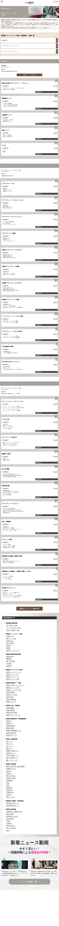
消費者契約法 (9, 787)
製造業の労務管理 (10, 710)
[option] (15, 867)
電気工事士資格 (10, 814)
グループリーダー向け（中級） (13, 627)
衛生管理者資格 (10, 818)
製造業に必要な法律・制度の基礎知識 (15, 766)
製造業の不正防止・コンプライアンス (15, 685)
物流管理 (4, 40)
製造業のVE (9, 723)
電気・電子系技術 (10, 661)
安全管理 (8, 645)
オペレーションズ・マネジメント (10, 51)
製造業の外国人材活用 (11, 712)
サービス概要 (55, 1)
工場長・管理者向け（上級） (13, 630)
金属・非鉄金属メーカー (12, 757)
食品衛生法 (9, 794)
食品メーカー (9, 741)
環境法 (7, 785)
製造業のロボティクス (11, 735)
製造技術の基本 (10, 656)
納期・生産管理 (10, 643)
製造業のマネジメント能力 (12, 679)
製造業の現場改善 (10, 725)
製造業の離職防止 (10, 707)
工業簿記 (8, 821)
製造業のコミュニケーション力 (13, 672)
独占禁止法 (9, 771)
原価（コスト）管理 (11, 638)
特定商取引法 (9, 790)
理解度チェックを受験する (29, 75)
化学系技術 (9, 663)
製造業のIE (8, 721)
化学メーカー (9, 746)
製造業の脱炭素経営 (11, 699)
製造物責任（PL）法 (11, 768)
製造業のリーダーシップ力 (12, 676)
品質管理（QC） (10, 641)
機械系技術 (9, 658)
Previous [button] (2, 864)
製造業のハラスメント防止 (12, 687)
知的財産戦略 (9, 780)
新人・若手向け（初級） (12, 625)
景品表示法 (9, 773)
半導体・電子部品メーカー (12, 755)
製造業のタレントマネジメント (13, 715)
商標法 (7, 783)
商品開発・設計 (10, 636)
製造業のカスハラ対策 (11, 694)
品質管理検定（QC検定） (12, 816)
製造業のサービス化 (11, 701)
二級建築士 (9, 823)
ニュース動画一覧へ (29, 881)
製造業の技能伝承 (10, 692)
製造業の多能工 (10, 697)
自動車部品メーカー (11, 753)
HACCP (8, 830)
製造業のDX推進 (10, 728)
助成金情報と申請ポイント (12, 805)
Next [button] (56, 864)
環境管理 (8, 648)
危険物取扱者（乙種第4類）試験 (14, 811)
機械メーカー (9, 748)
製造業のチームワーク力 (12, 674)
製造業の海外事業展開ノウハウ (13, 730)
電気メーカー (9, 743)
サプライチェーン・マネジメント (10, 45)
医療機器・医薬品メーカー (12, 750)
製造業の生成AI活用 (11, 733)
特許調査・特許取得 (11, 778)
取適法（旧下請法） (11, 775)
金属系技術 (9, 666)
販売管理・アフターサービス (13, 650)
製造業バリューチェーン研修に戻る (29, 608)
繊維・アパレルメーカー (12, 760)
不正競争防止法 (10, 792)
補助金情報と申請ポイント (12, 803)
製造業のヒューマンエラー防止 (13, 690)
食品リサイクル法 (10, 797)
